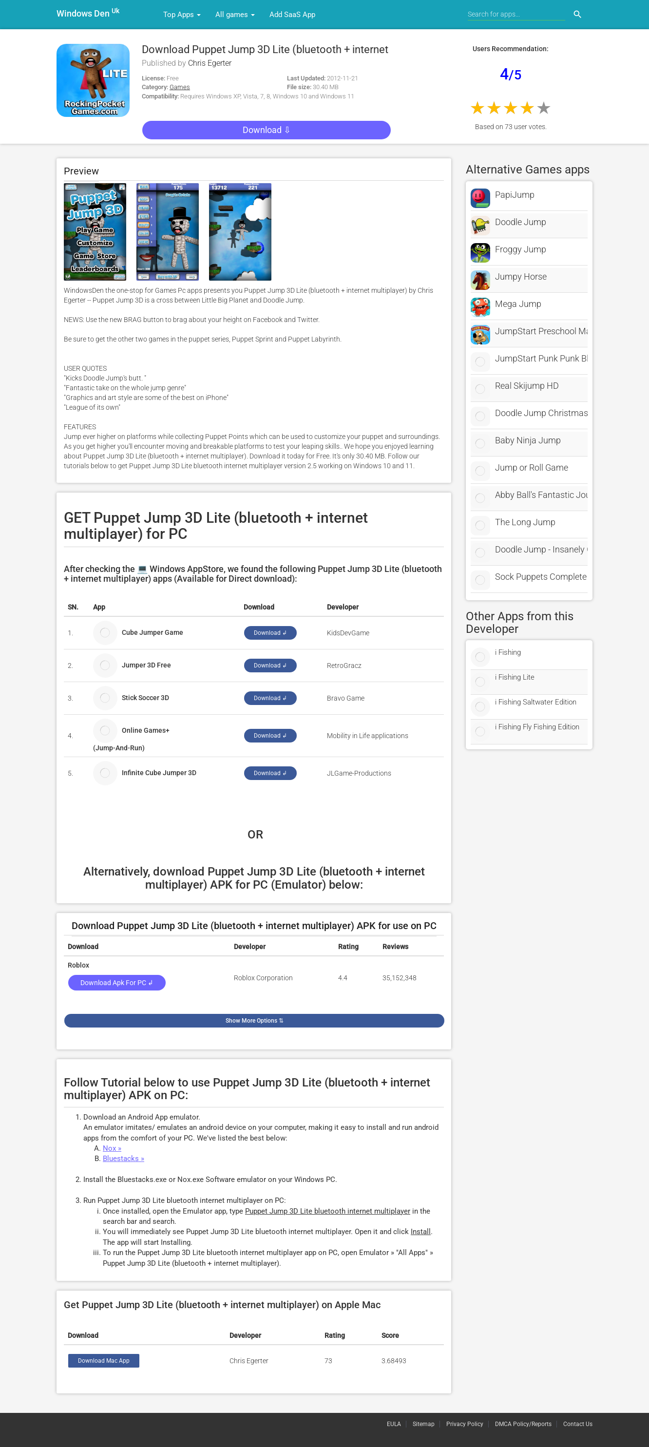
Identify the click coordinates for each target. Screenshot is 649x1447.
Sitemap (424, 1424)
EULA (394, 1424)
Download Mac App (104, 1360)
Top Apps (182, 14)
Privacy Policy (464, 1424)
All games (235, 14)
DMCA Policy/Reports (523, 1424)
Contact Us (577, 1424)
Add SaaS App (292, 14)
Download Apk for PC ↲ (116, 983)
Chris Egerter (209, 63)
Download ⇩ (267, 130)
